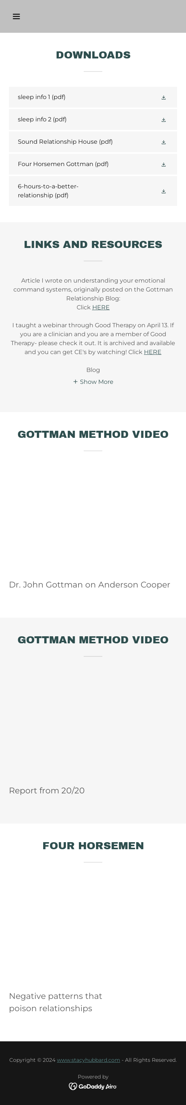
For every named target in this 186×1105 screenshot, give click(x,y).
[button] (28, 16)
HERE (152, 352)
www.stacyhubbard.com (88, 1060)
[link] (93, 97)
